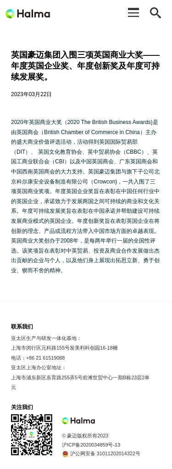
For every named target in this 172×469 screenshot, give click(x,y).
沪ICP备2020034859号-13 (91, 444)
